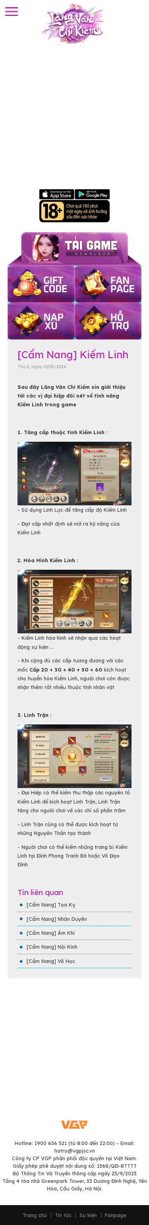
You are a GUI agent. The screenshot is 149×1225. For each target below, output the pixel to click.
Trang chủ (35, 1215)
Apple (57, 194)
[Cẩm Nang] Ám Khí (51, 933)
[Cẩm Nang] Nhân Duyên (57, 919)
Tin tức (63, 1215)
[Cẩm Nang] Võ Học (51, 961)
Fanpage (115, 1215)
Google (92, 194)
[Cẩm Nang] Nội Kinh (52, 947)
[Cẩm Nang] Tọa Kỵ (51, 904)
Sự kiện (88, 1215)
